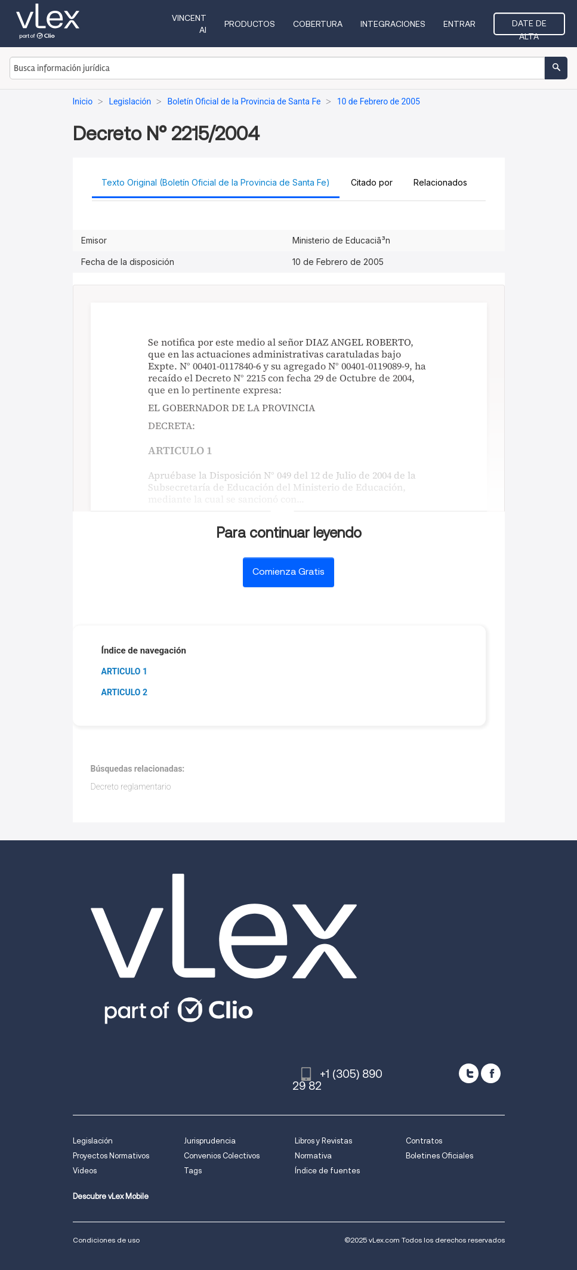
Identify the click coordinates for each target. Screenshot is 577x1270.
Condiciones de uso (106, 1240)
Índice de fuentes (327, 1170)
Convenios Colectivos (222, 1155)
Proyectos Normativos (111, 1155)
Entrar (459, 24)
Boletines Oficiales (439, 1155)
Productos (249, 24)
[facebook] (491, 1073)
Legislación (93, 1140)
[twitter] (469, 1073)
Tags (193, 1170)
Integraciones (392, 24)
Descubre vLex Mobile (111, 1196)
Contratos (424, 1140)
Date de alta (529, 27)
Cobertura (318, 24)
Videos (85, 1170)
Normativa (313, 1155)
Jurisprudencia (210, 1140)
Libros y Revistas (323, 1140)
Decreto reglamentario (131, 786)
